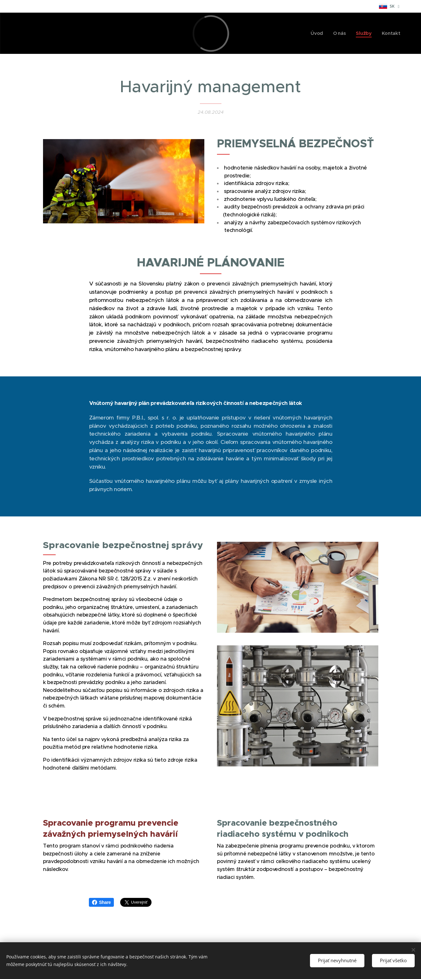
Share (101, 902)
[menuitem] (316, 33)
